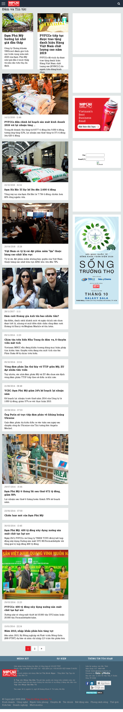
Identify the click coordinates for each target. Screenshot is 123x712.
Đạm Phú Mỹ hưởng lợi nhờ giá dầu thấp (15, 39)
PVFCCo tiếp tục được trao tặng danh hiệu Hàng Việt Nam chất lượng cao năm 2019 (52, 44)
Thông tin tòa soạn (100, 658)
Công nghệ (22, 702)
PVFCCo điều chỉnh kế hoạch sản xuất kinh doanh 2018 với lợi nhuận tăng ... (34, 123)
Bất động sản (81, 702)
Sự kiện (61, 658)
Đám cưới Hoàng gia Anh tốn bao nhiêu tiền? (31, 315)
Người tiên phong (39, 702)
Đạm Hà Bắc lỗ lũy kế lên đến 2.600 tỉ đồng (30, 189)
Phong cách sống (99, 702)
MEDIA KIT (23, 658)
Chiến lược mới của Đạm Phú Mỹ (23, 515)
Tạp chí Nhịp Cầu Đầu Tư (39, 699)
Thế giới (114, 702)
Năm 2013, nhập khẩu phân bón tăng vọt (28, 630)
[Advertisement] (97, 191)
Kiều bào (6, 705)
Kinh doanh (8, 702)
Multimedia (36, 705)
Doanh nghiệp (20, 705)
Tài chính (68, 702)
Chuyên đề (55, 702)
